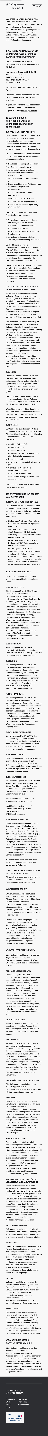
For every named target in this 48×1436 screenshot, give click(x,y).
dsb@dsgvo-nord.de (29, 111)
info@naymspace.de (14, 82)
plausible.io (22, 487)
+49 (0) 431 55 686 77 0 (19, 80)
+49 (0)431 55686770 (15, 1393)
